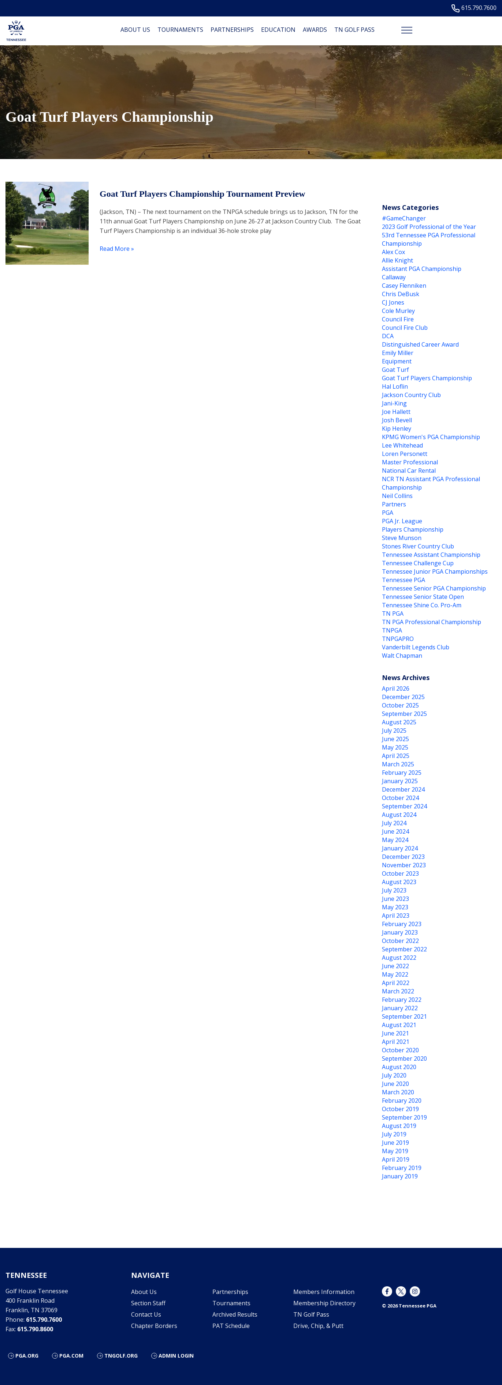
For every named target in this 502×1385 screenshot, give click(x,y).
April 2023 (395, 916)
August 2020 (399, 1067)
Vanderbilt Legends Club (415, 647)
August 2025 (399, 722)
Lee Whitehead (402, 445)
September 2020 (404, 1058)
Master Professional (410, 462)
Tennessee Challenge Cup (418, 563)
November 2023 (404, 865)
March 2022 (398, 991)
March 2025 (398, 764)
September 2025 (404, 714)
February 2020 (401, 1101)
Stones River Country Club (418, 546)
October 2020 (400, 1050)
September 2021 (404, 1016)
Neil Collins (397, 496)
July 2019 (394, 1134)
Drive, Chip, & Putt (318, 1326)
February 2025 (401, 773)
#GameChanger (404, 218)
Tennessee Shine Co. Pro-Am (421, 605)
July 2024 (394, 823)
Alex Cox (393, 252)
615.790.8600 (35, 1329)
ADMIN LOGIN (176, 1355)
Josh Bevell (397, 420)
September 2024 (404, 806)
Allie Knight (397, 260)
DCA (388, 336)
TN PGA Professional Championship (431, 622)
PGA (387, 513)
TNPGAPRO (398, 639)
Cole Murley (398, 311)
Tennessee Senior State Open (423, 597)
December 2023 (403, 857)
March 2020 (398, 1092)
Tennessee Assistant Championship (431, 555)
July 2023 (394, 890)
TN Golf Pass (354, 30)
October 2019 (400, 1109)
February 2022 (401, 1000)
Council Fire (398, 319)
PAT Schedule (231, 1326)
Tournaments (180, 30)
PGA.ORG (26, 1355)
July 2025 (394, 731)
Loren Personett (404, 454)
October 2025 (400, 705)
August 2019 (399, 1126)
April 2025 (395, 756)
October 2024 (400, 798)
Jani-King (394, 403)
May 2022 (395, 974)
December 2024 (403, 789)
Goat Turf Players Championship (427, 378)
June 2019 (395, 1143)
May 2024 (395, 840)
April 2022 (395, 983)
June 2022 (395, 966)
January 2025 (400, 781)
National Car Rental (409, 471)
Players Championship (412, 529)
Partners (394, 504)
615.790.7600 (475, 8)
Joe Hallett (396, 412)
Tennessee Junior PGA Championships (435, 571)
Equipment (397, 361)
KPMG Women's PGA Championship (431, 437)
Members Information (323, 1292)
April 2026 (395, 688)
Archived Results (234, 1314)
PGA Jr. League (402, 521)
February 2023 (401, 924)
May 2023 (395, 907)
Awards (315, 30)
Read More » (117, 249)
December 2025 (403, 697)
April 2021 (395, 1042)
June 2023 (395, 899)
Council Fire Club (405, 328)
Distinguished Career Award (420, 344)
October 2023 (400, 873)
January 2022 (400, 1008)
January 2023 (400, 932)
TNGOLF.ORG (121, 1355)
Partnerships (232, 30)
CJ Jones (393, 302)
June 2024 (395, 831)
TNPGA (392, 630)
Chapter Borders (154, 1326)
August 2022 (399, 958)
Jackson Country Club (411, 395)
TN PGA (393, 614)
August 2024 (399, 815)
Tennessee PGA (403, 580)
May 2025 (395, 747)
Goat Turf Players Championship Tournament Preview (202, 194)
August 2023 (399, 882)
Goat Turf (395, 370)
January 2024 (400, 848)
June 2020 (395, 1084)
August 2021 (399, 1025)
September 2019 (404, 1117)
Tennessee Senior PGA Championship (434, 588)
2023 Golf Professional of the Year (429, 227)
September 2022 (404, 949)
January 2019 (400, 1176)
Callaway (394, 277)
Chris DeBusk (400, 294)
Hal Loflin (395, 386)
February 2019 (401, 1168)
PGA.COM (71, 1355)
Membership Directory (324, 1303)
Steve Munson (401, 538)
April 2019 (395, 1159)
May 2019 (395, 1151)
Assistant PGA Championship (421, 269)
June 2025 (395, 739)
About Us (135, 30)
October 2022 (400, 941)
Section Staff (148, 1303)
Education (278, 30)
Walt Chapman (402, 656)
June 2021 (395, 1033)
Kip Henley (396, 428)
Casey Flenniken (404, 286)
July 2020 (394, 1075)
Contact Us (146, 1314)
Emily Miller (397, 353)
